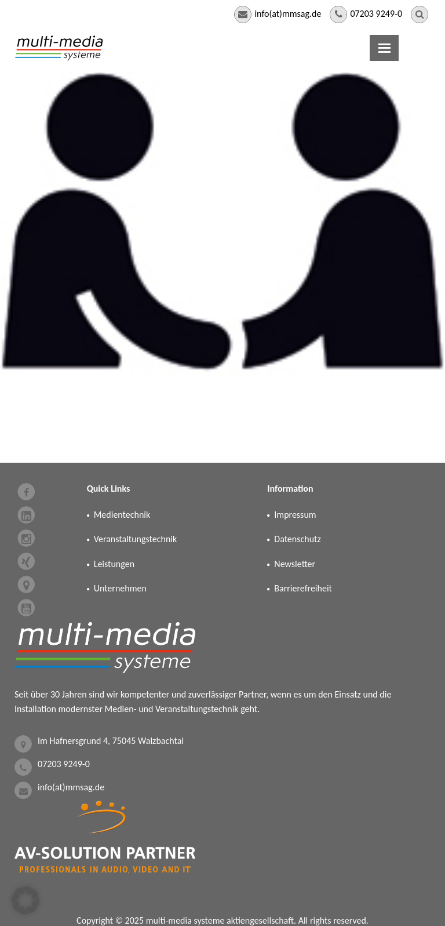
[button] (25, 900)
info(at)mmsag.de (287, 13)
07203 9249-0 (376, 13)
